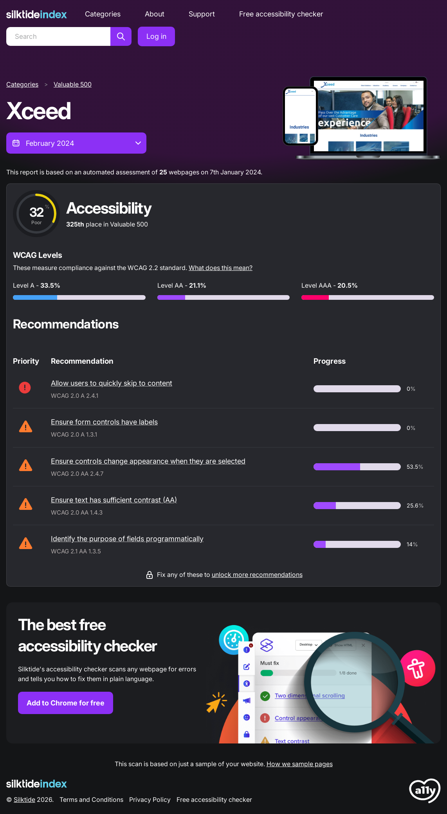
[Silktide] (36, 14)
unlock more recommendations (257, 574)
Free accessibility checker (281, 14)
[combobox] (76, 143)
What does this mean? (220, 268)
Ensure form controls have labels (104, 422)
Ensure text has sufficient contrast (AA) (114, 500)
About (154, 14)
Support (202, 14)
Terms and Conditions (91, 799)
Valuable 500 (73, 84)
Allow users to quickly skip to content (111, 383)
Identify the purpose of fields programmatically (127, 539)
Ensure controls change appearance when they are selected (148, 461)
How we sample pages (300, 764)
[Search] (58, 36)
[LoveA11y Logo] (425, 792)
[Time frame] (76, 143)
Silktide (24, 799)
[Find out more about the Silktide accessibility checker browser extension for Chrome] (223, 672)
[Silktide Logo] (36, 784)
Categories (103, 14)
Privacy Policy (150, 799)
